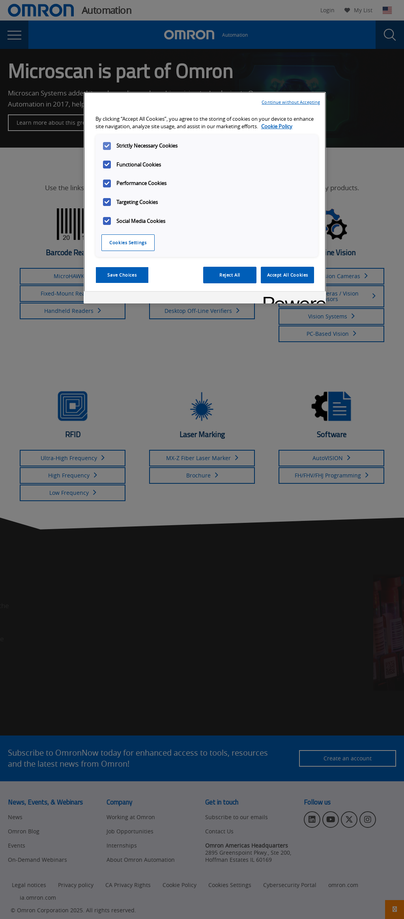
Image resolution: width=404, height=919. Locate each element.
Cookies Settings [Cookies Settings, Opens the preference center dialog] (127, 242)
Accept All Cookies (287, 275)
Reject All (229, 275)
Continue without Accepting (291, 102)
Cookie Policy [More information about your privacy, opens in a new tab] (276, 126)
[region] (205, 197)
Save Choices (122, 275)
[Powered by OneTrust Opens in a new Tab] (292, 298)
